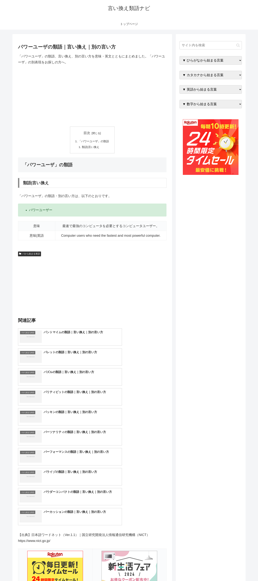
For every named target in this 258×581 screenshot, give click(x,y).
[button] (238, 45)
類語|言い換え (90, 147)
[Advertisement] (92, 96)
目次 (87, 133)
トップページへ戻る (200, 569)
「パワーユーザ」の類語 (93, 141)
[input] (210, 45)
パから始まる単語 (29, 254)
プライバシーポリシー (229, 569)
